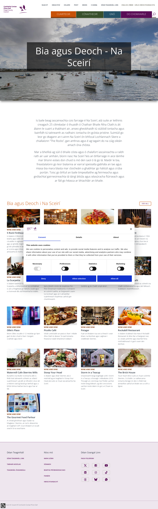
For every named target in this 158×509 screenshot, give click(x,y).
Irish (131, 5)
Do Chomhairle (136, 14)
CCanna (94, 5)
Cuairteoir (63, 14)
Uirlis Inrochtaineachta (145, 5)
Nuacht (45, 5)
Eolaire (67, 5)
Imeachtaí (56, 5)
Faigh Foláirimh (87, 458)
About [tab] (116, 237)
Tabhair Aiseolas (14, 464)
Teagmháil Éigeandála (16, 470)
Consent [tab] (42, 237)
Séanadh (47, 464)
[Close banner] (131, 229)
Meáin (84, 5)
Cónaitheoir (90, 14)
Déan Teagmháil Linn (109, 5)
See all (145, 204)
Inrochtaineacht (51, 482)
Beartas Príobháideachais (54, 470)
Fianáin (47, 476)
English (125, 5)
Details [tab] (79, 237)
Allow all (114, 279)
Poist (76, 5)
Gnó (112, 14)
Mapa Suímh (48, 458)
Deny (43, 279)
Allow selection (79, 279)
